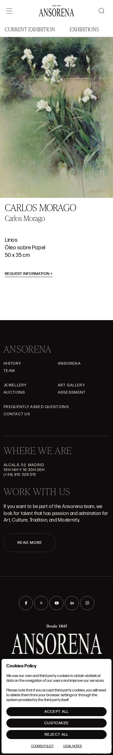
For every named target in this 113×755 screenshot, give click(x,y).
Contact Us (17, 414)
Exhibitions (84, 29)
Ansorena (69, 363)
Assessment (72, 392)
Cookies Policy (42, 746)
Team (9, 370)
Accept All (56, 711)
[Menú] (9, 11)
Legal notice (72, 746)
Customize (56, 723)
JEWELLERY (15, 385)
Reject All (57, 734)
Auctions (14, 392)
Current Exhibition (30, 29)
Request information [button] (29, 273)
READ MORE (29, 542)
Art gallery (71, 385)
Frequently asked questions (36, 406)
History (12, 363)
